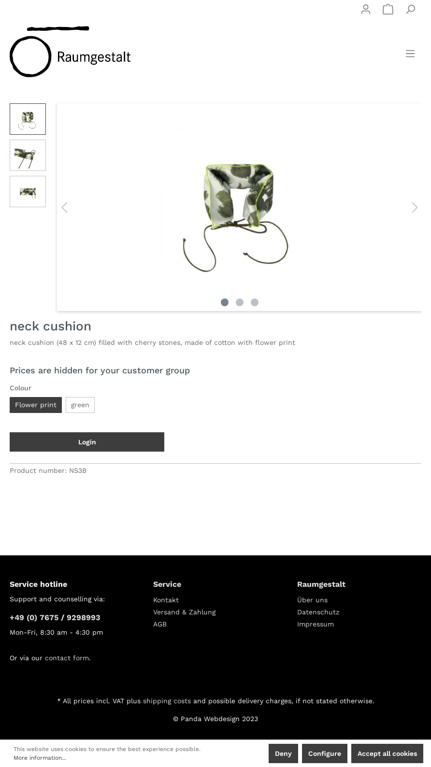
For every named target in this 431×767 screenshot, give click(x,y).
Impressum (315, 624)
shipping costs (167, 701)
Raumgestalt (321, 584)
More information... (40, 757)
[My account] (366, 9)
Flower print (36, 405)
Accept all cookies (387, 753)
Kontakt (166, 600)
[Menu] (410, 53)
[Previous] (64, 207)
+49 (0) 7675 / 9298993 (55, 617)
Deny (283, 753)
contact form (67, 658)
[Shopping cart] (388, 9)
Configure (324, 753)
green (80, 405)
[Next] (415, 207)
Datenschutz (318, 612)
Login (87, 442)
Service (167, 584)
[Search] (410, 9)
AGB (160, 624)
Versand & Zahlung (184, 612)
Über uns (312, 600)
